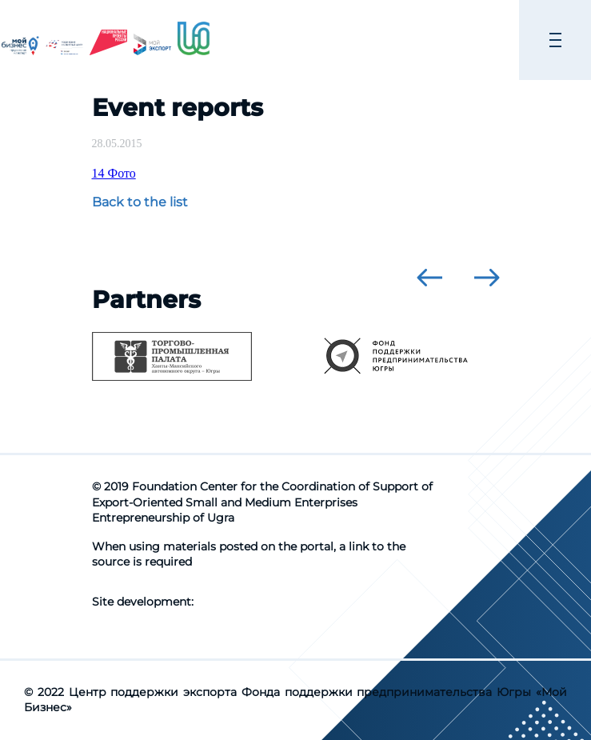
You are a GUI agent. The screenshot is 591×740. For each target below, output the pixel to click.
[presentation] (429, 277)
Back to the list (140, 202)
